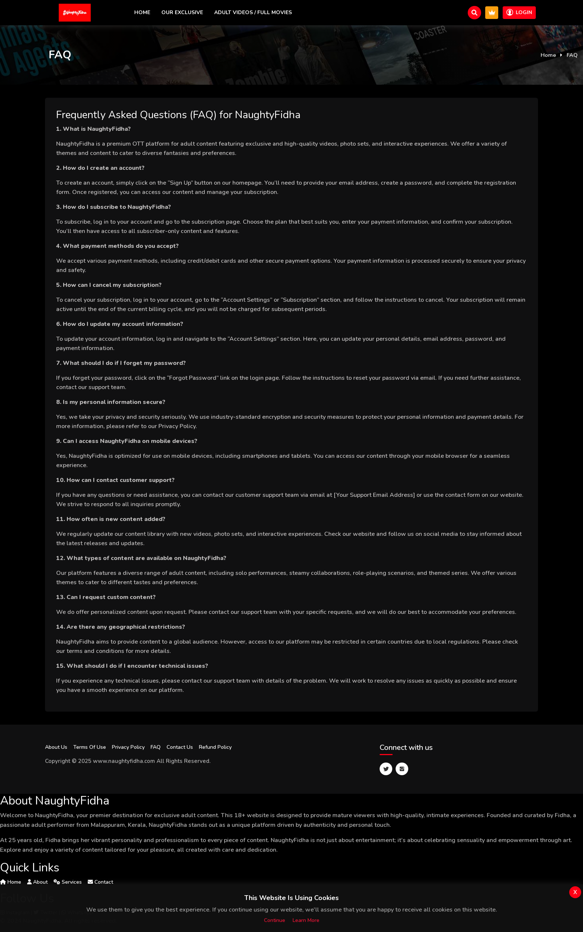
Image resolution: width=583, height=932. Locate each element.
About (37, 882)
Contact (100, 882)
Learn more (306, 920)
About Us (56, 747)
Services (68, 882)
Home (142, 12)
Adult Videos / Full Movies (253, 12)
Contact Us (180, 747)
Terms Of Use (89, 747)
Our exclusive (182, 12)
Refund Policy (215, 747)
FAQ (156, 747)
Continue (274, 920)
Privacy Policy (128, 747)
